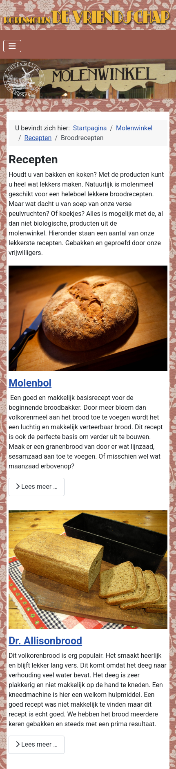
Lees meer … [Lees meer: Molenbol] (37, 486)
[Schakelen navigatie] (12, 46)
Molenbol (30, 383)
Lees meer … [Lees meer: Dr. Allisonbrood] (37, 744)
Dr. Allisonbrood (45, 641)
